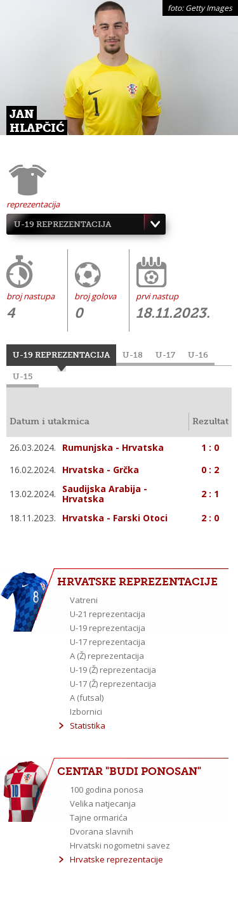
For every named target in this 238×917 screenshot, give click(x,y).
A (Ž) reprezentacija (107, 655)
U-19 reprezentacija (62, 224)
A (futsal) (86, 697)
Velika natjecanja (103, 803)
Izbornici (86, 711)
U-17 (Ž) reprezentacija (113, 683)
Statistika (87, 725)
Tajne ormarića (99, 817)
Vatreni (84, 600)
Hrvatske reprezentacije (116, 859)
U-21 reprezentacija (107, 614)
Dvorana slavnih (101, 831)
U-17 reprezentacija (107, 641)
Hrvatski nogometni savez (120, 845)
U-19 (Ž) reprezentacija (113, 669)
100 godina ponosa (106, 789)
